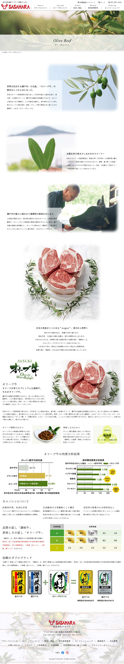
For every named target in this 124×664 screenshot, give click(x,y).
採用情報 (55, 645)
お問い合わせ (14, 645)
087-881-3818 (115, 2)
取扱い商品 (77, 6)
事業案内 (101, 641)
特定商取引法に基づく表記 (75, 645)
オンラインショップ (112, 6)
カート (101, 2)
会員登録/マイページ (86, 2)
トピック (28, 645)
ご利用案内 (42, 645)
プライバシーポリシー (102, 645)
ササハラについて (40, 6)
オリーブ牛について (60, 6)
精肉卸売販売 (93, 6)
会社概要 (114, 641)
